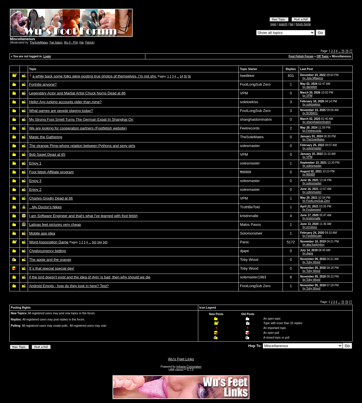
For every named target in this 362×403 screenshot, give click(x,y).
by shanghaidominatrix (317, 121)
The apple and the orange (50, 259)
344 (99, 242)
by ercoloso (310, 227)
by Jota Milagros (313, 78)
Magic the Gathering (45, 137)
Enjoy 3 (35, 181)
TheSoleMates (39, 42)
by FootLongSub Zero (316, 200)
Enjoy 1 (35, 163)
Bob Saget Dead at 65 (47, 154)
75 (342, 51)
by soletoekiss (311, 104)
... (339, 51)
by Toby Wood (311, 262)
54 (181, 76)
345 (105, 242)
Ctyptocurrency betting (47, 251)
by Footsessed (312, 209)
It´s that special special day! (51, 268)
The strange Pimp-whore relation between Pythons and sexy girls (82, 146)
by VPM (308, 95)
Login (47, 56)
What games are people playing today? (61, 111)
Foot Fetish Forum (300, 56)
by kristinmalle (311, 218)
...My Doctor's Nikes (45, 207)
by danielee (310, 86)
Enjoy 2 (35, 189)
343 (94, 242)
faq (292, 24)
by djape (308, 253)
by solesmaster (312, 148)
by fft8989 (309, 174)
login (273, 24)
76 (346, 51)
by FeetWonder (312, 235)
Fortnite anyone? (43, 84)
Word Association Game (48, 242)
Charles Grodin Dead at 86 (51, 198)
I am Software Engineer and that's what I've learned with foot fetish (83, 216)
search (283, 24)
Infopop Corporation (188, 366)
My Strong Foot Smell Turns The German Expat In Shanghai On (81, 119)
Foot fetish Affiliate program (51, 172)
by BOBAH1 (310, 113)
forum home (303, 24)
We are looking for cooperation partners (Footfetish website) (78, 128)
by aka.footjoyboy (314, 244)
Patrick (89, 42)
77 (350, 51)
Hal (81, 42)
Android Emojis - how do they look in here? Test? (69, 286)
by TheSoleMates (314, 139)
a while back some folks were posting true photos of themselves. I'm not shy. (95, 76)
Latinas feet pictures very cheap (55, 224)
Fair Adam (56, 42)
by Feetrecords (312, 130)
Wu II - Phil (71, 42)
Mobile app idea (42, 233)
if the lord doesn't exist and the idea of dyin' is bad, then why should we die (89, 277)
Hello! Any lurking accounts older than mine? (65, 102)
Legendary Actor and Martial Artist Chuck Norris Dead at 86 (77, 93)
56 (189, 76)
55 (185, 76)
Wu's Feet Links (181, 359)
